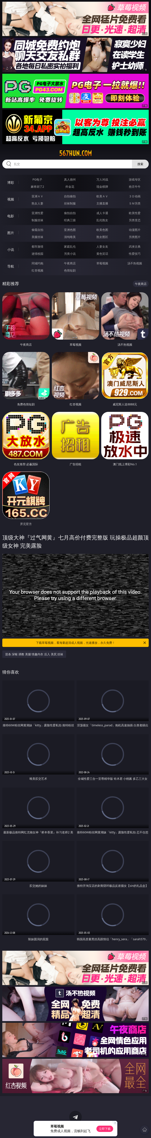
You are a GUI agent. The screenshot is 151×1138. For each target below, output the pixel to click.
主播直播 (102, 203)
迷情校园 (37, 254)
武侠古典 (135, 246)
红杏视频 (37, 270)
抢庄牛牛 (135, 187)
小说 (10, 249)
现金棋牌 (102, 187)
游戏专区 (135, 179)
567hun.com (75, 153)
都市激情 (37, 246)
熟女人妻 (37, 203)
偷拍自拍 (70, 213)
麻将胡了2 (37, 187)
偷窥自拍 (37, 230)
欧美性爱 (135, 213)
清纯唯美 (70, 237)
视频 (10, 199)
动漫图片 (135, 230)
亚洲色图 (70, 230)
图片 (10, 232)
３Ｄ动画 (135, 196)
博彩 (10, 182)
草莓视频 (102, 263)
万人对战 (102, 179)
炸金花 (69, 187)
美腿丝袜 (37, 237)
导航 (10, 266)
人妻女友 (102, 246)
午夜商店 (70, 263)
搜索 (140, 164)
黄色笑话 (102, 254)
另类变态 (135, 220)
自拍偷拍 (70, 196)
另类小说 (70, 254)
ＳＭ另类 (135, 203)
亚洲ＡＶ (37, 196)
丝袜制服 (70, 203)
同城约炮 (37, 263)
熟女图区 (102, 237)
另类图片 (135, 237)
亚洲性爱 (37, 213)
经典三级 (70, 220)
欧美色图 (102, 230)
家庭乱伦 (70, 246)
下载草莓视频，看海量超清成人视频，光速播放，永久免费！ (91, 642)
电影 (10, 216)
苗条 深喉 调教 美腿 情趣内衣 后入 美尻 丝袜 (34, 654)
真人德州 (70, 179)
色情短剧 (70, 270)
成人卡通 (102, 213)
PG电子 (37, 179)
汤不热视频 (134, 263)
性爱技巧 (135, 254)
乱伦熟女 (102, 220)
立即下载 (105, 1129)
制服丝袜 (37, 220)
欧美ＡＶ (102, 196)
